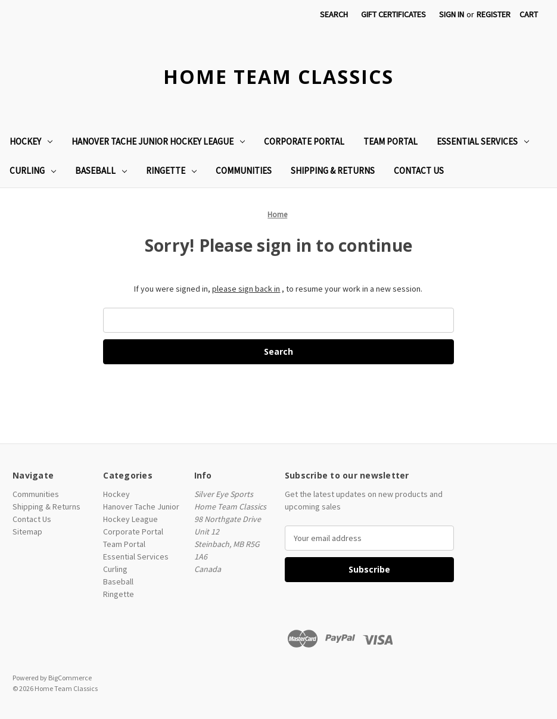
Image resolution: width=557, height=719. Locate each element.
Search (334, 14)
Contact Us (419, 170)
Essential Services (483, 141)
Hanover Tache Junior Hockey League (158, 141)
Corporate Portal (304, 141)
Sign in (451, 14)
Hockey (31, 141)
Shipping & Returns (333, 170)
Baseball (101, 170)
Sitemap (27, 531)
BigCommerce (70, 677)
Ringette (171, 170)
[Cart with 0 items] (528, 14)
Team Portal (390, 141)
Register (494, 14)
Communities (244, 170)
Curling (33, 170)
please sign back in (246, 288)
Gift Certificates (393, 14)
